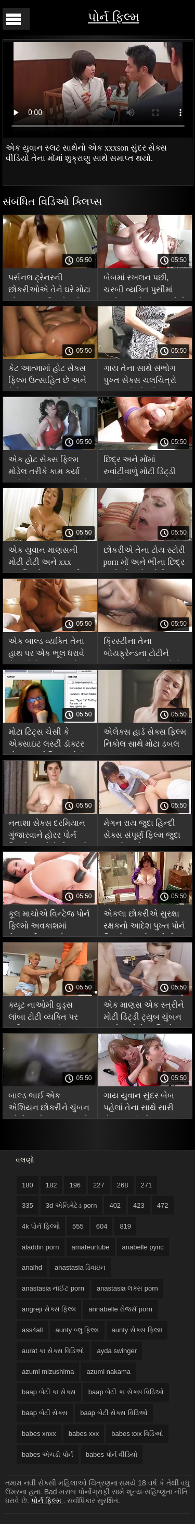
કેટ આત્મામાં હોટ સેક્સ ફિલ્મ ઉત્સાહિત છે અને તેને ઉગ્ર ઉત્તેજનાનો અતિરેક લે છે (47, 376)
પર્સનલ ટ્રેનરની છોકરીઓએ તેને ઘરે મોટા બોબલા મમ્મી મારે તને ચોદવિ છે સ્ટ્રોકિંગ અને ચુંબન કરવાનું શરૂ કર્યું (49, 285)
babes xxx (84, 1434)
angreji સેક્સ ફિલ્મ (49, 1309)
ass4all (32, 1330)
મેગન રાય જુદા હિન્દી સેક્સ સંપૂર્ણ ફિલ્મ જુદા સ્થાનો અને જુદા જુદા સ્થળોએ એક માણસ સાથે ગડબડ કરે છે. (141, 831)
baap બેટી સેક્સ (45, 1413)
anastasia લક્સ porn (127, 1288)
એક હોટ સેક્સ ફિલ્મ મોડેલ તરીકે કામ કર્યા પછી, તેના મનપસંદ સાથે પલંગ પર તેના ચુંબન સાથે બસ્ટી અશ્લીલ (48, 467)
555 (78, 1226)
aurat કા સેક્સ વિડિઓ (53, 1351)
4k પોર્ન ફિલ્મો (41, 1226)
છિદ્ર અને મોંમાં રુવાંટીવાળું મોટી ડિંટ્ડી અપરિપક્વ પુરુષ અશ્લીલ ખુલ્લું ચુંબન (139, 467)
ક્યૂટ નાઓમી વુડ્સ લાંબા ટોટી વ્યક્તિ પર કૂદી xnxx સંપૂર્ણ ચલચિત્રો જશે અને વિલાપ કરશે (43, 1012)
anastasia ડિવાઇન (80, 1267)
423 (139, 1205)
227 (99, 1185)
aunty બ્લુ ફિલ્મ (77, 1330)
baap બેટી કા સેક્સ (49, 1392)
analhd (32, 1267)
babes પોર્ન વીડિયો (112, 1454)
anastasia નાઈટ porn (53, 1288)
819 (125, 1226)
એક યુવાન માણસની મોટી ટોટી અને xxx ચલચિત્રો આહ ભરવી (44, 558)
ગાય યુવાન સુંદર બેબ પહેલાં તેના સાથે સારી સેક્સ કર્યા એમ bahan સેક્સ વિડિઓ (140, 1103)
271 (146, 1185)
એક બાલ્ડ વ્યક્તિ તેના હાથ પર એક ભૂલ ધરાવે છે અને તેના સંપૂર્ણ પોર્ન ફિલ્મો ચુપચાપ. (46, 649)
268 (122, 1185)
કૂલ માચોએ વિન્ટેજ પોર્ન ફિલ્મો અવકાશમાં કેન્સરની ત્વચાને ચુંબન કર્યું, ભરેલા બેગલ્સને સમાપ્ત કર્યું (49, 921)
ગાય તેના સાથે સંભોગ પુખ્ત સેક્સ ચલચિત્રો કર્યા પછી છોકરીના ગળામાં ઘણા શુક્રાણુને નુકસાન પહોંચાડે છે (139, 376)
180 (27, 1185)
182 (51, 1185)
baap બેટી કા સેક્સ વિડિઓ (126, 1392)
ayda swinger (117, 1351)
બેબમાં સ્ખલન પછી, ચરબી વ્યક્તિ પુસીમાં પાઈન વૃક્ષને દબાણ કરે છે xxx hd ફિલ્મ (144, 285)
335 (27, 1205)
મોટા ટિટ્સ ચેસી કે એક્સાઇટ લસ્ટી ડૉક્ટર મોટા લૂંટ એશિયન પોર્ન (46, 739)
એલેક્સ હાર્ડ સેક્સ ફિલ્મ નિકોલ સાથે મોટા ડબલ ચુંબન (144, 739)
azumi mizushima (48, 1372)
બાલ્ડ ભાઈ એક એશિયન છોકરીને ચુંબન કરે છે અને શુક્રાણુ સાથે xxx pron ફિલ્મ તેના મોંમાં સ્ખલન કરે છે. (48, 1103)
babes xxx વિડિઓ (137, 1434)
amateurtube (91, 1247)
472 (162, 1205)
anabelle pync (143, 1247)
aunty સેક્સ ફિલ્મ (137, 1330)
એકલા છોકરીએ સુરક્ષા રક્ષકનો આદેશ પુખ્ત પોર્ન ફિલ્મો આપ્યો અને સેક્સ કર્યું (145, 921)
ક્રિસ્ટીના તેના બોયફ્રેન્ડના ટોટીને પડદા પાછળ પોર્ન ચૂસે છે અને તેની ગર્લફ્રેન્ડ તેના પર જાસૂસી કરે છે (144, 649)
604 (102, 1226)
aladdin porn (40, 1247)
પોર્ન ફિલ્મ (113, 17)
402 (115, 1205)
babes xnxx (39, 1434)
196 (75, 1185)
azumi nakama (108, 1372)
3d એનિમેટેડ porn (71, 1205)
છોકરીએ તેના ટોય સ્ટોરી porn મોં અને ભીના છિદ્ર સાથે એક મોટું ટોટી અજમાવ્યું (144, 558)
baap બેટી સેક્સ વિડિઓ (114, 1413)
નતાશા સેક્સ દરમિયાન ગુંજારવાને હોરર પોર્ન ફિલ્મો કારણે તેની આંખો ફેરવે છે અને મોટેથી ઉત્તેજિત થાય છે (48, 831)
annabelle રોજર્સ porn (120, 1309)
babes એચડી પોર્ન (47, 1454)
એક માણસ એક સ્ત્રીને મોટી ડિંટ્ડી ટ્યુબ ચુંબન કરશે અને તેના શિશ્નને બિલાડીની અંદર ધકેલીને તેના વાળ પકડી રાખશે (144, 1012)
